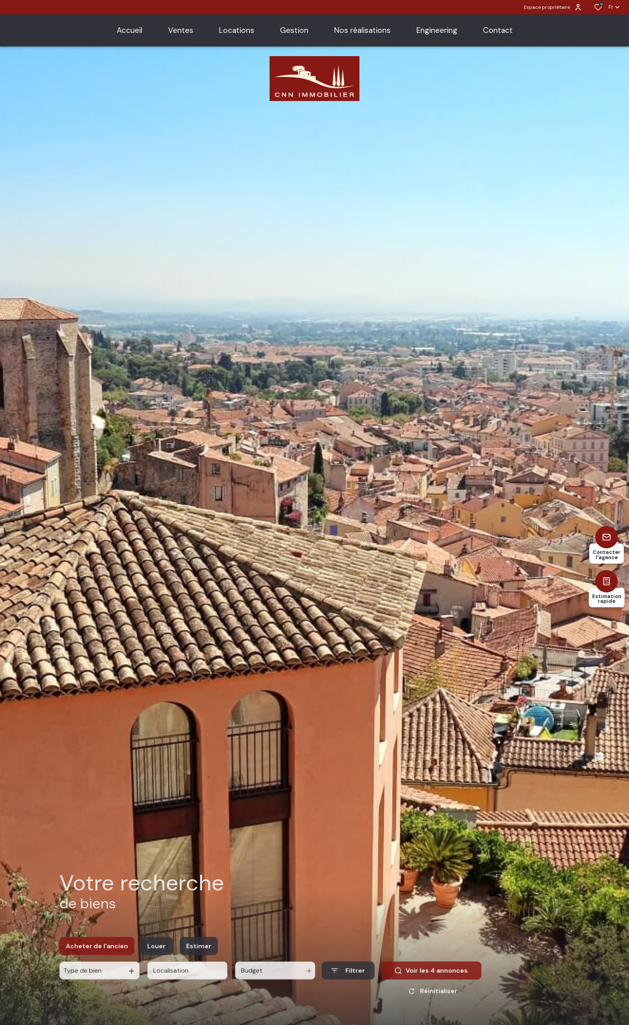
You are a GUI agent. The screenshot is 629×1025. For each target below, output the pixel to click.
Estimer (198, 953)
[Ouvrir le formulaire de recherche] (348, 978)
